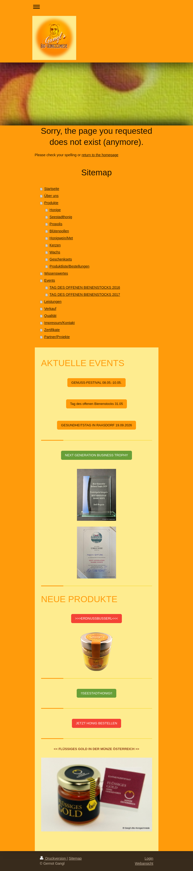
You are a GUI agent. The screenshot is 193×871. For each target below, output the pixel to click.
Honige (55, 210)
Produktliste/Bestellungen (69, 266)
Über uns (51, 196)
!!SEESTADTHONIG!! (96, 693)
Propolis (55, 224)
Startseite (51, 189)
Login (149, 858)
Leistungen (53, 302)
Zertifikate (52, 330)
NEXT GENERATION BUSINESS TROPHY (96, 455)
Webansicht (144, 863)
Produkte (51, 203)
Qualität (50, 316)
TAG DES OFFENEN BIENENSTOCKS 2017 (84, 295)
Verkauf (50, 309)
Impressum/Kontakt (59, 323)
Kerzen (55, 245)
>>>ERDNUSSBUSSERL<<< (96, 618)
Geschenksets (60, 259)
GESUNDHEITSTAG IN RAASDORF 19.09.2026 (96, 425)
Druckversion (53, 858)
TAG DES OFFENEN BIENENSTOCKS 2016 (84, 287)
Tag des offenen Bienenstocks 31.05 (96, 404)
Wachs (54, 252)
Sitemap (75, 858)
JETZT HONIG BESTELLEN (96, 723)
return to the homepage (100, 155)
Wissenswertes (56, 273)
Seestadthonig (60, 217)
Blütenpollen (59, 231)
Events (49, 280)
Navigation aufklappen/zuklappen (96, 6)
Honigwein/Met (61, 238)
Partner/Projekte (57, 337)
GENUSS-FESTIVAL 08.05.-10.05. (96, 382)
